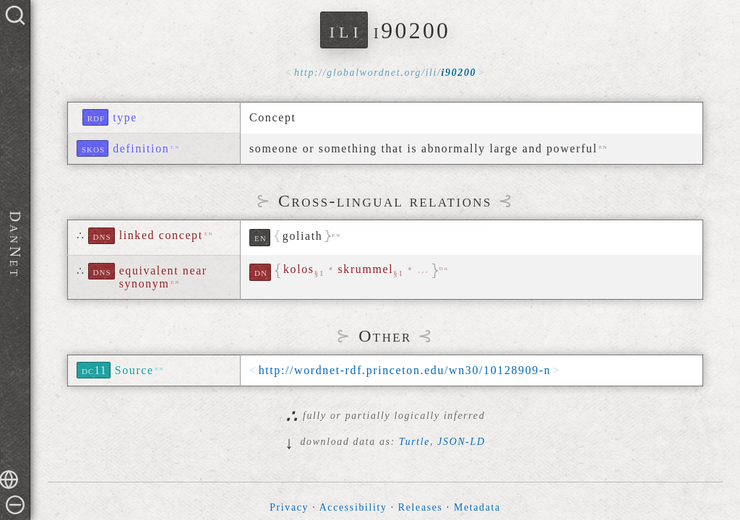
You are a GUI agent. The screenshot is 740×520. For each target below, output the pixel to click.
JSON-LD (461, 441)
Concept (272, 117)
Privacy (289, 507)
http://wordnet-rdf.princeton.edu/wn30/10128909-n (405, 370)
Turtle (414, 441)
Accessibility (353, 507)
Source (134, 370)
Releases (420, 507)
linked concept (161, 235)
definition (141, 148)
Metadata (477, 507)
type (125, 117)
